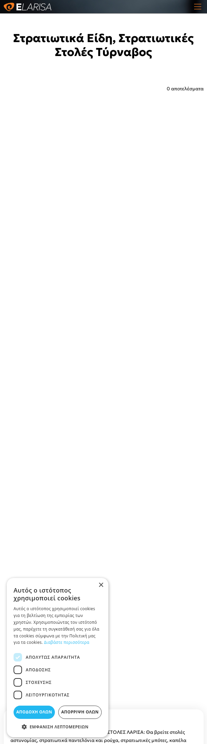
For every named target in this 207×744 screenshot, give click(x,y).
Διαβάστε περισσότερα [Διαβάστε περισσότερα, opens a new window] (66, 642)
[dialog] (57, 657)
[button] (58, 726)
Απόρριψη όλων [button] (80, 712)
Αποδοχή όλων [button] (34, 712)
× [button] (100, 585)
